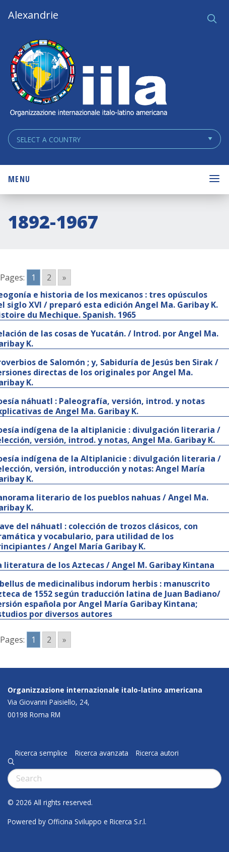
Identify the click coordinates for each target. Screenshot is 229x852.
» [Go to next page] (64, 277)
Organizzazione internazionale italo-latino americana (105, 690)
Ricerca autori (157, 753)
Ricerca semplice (41, 753)
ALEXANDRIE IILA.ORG (88, 79)
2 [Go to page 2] (49, 277)
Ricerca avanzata (101, 753)
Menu (19, 179)
